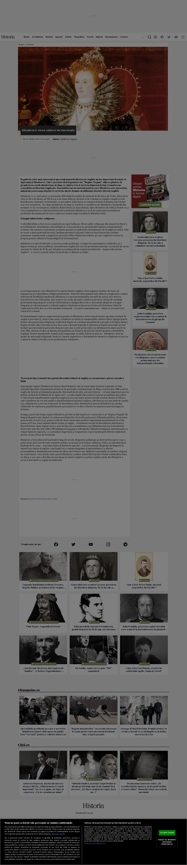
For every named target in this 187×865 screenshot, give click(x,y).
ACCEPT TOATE (167, 833)
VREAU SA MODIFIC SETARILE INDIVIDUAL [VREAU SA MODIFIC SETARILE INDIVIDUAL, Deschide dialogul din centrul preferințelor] (167, 842)
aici (6, 852)
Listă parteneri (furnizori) (94, 844)
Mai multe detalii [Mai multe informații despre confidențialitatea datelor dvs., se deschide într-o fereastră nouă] (58, 834)
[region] (93, 842)
